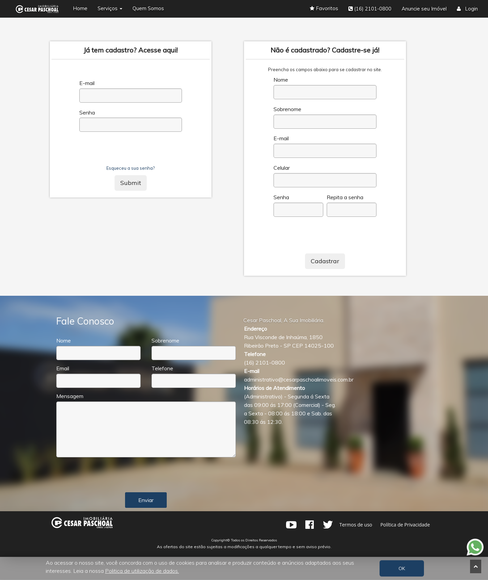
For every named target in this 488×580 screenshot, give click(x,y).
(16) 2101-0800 (369, 8)
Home (80, 8)
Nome (280, 80)
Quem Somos (148, 8)
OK (402, 568)
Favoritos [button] (324, 8)
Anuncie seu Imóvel (424, 8)
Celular (281, 168)
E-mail (87, 83)
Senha (87, 112)
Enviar (146, 500)
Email (62, 368)
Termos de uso (356, 524)
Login (467, 8)
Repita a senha (345, 197)
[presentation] (130, 152)
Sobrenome (287, 109)
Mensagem (69, 396)
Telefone (162, 368)
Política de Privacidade (405, 524)
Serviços (110, 8)
